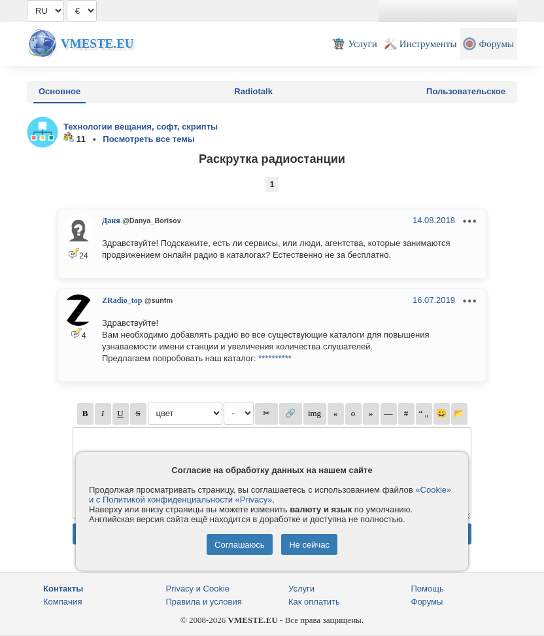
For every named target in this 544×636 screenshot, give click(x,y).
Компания (62, 602)
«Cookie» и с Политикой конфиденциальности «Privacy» (270, 494)
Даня (111, 220)
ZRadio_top (122, 300)
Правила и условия (204, 602)
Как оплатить (314, 602)
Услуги (301, 588)
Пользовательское (465, 91)
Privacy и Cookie (198, 588)
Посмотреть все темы (149, 139)
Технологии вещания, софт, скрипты (140, 127)
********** (275, 358)
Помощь (427, 588)
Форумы (427, 602)
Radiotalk (253, 91)
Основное (59, 91)
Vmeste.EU (97, 43)
